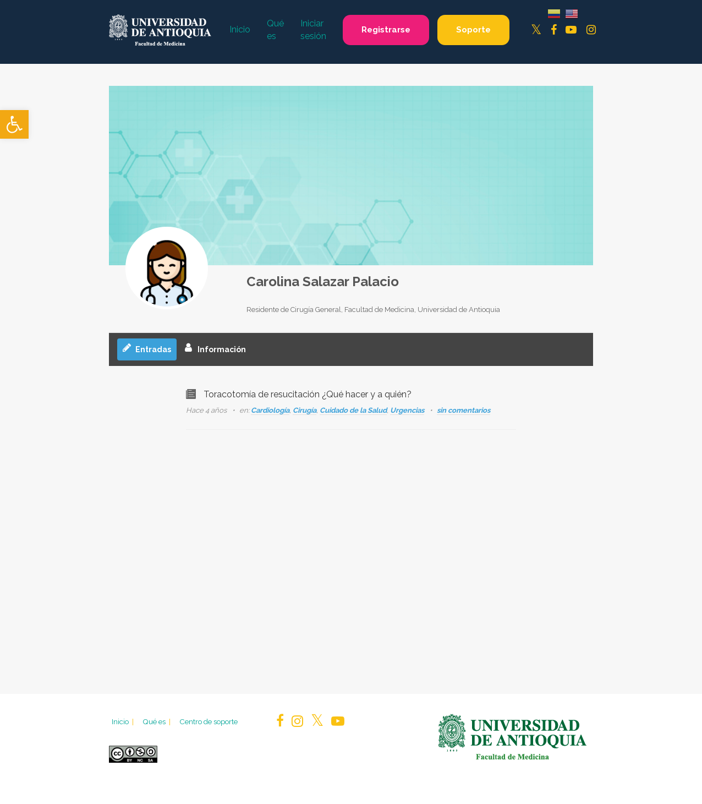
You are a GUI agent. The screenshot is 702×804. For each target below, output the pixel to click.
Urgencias (407, 410)
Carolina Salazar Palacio (322, 281)
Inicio (123, 721)
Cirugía (304, 410)
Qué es (157, 721)
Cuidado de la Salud (353, 410)
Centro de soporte (208, 721)
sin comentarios (463, 410)
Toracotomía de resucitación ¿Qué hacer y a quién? (308, 394)
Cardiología (270, 410)
